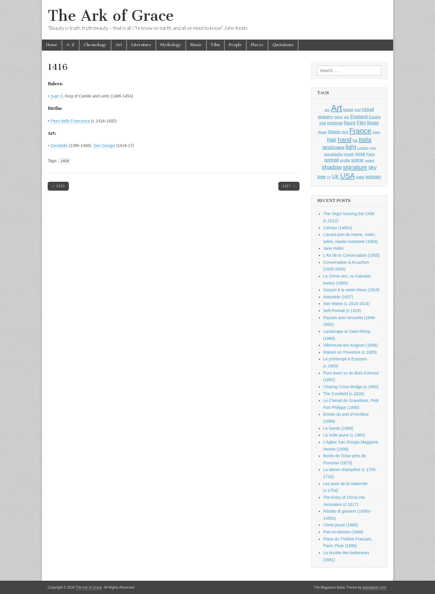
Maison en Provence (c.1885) (350, 352)
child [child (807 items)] (357, 110)
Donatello (59, 145)
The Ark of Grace (111, 16)
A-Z (70, 44)
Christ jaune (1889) (340, 525)
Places (257, 44)
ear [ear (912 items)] (346, 117)
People (235, 44)
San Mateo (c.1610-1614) (346, 303)
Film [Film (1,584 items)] (361, 123)
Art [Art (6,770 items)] (336, 108)
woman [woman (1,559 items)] (373, 176)
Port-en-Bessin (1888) (343, 532)
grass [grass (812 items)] (376, 132)
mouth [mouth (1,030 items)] (349, 154)
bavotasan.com (374, 588)
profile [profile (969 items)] (345, 160)
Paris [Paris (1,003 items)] (370, 154)
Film (215, 44)
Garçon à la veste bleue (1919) (351, 289)
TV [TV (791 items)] (329, 177)
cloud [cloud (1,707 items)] (368, 109)
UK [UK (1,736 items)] (335, 176)
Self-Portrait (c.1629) (342, 310)
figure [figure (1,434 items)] (350, 122)
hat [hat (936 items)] (354, 140)
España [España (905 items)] (375, 117)
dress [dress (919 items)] (338, 117)
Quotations (283, 44)
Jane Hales (333, 248)
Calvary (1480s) (337, 227)
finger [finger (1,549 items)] (373, 122)
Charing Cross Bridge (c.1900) (351, 386)
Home (51, 44)
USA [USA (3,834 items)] (347, 176)
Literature (141, 44)
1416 (65, 161)
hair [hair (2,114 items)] (332, 140)
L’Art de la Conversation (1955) (351, 255)
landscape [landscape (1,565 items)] (334, 147)
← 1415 (58, 186)
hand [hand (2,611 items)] (345, 139)
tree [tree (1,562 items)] (321, 176)
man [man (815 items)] (373, 148)
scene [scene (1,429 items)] (357, 160)
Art (119, 44)
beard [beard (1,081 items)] (348, 109)
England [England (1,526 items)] (359, 116)
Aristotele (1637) (338, 297)
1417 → (289, 186)
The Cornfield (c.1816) (343, 393)
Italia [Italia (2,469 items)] (365, 139)
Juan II (56, 96)
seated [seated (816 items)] (369, 160)
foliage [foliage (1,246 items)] (334, 131)
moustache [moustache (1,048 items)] (333, 154)
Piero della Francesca (70, 121)
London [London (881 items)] (363, 148)
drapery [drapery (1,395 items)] (325, 116)
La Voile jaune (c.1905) (344, 435)
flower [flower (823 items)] (322, 132)
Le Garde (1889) (338, 428)
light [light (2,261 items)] (351, 147)
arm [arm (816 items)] (327, 110)
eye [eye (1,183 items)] (322, 123)
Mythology (170, 44)
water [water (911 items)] (360, 177)
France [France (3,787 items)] (360, 131)
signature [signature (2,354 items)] (355, 167)
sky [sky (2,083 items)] (372, 167)
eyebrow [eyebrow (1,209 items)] (335, 123)
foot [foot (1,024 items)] (345, 132)
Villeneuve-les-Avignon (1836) (350, 345)
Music (196, 44)
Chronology (95, 44)
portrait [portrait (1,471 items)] (331, 159)
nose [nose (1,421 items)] (360, 153)
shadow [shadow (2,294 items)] (332, 167)
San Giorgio (104, 145)
